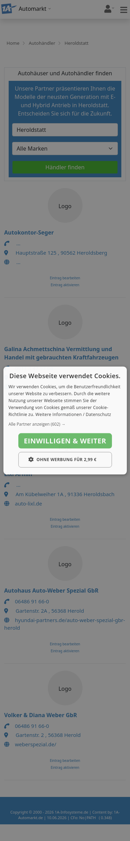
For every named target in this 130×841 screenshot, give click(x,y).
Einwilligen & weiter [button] (65, 440)
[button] (64, 424)
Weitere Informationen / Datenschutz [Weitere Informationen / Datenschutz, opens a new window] (73, 414)
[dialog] (65, 421)
